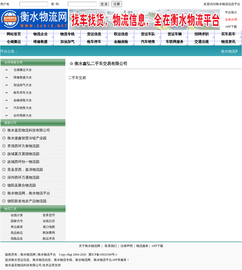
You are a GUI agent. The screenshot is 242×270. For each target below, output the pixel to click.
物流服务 (142, 246)
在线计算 (17, 215)
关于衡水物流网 (89, 246)
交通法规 (201, 42)
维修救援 (40, 42)
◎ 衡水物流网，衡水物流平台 (25, 193)
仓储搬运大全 (22, 70)
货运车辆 (175, 34)
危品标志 (17, 232)
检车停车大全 (22, 92)
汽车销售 (148, 42)
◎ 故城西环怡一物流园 (19, 162)
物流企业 (40, 34)
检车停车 (94, 42)
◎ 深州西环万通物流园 (19, 177)
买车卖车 (228, 34)
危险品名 (17, 238)
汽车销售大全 (22, 108)
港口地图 (49, 227)
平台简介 (231, 12)
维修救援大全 (22, 77)
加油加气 (67, 42)
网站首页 (14, 34)
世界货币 (49, 215)
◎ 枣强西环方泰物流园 (19, 146)
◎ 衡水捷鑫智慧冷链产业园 (23, 138)
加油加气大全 (22, 85)
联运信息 (121, 34)
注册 (116, 4)
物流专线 (67, 34)
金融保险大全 (22, 100)
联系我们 (111, 246)
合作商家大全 (22, 115)
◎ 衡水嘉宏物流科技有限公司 (25, 130)
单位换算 (17, 227)
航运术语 (49, 238)
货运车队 (148, 34)
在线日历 (49, 221)
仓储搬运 (14, 42)
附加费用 (49, 232)
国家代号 (17, 221)
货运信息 (94, 34)
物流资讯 (228, 42)
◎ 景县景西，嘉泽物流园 (21, 170)
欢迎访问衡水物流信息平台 (222, 4)
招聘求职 (201, 34)
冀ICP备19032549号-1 (102, 254)
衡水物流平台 (47, 254)
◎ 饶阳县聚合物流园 (18, 185)
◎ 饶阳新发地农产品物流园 (23, 201)
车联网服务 (175, 42)
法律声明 (126, 246)
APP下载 (231, 26)
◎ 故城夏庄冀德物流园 (19, 154)
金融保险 (121, 42)
